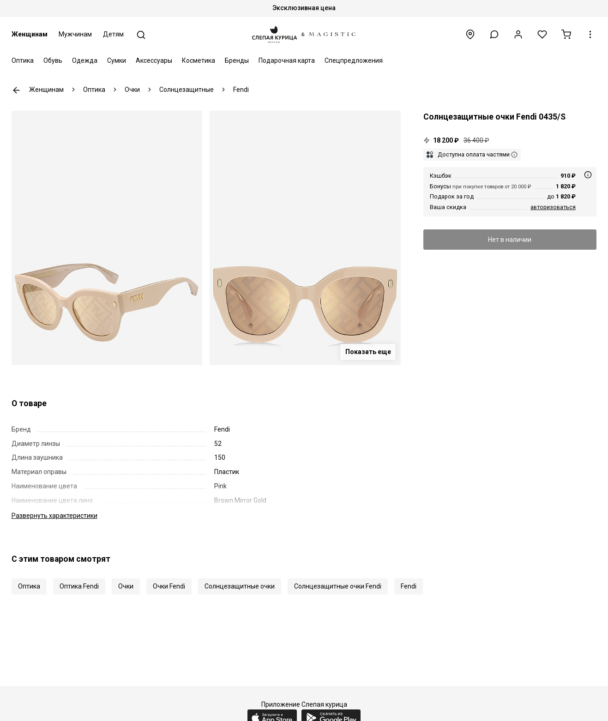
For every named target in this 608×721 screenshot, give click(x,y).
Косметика (198, 60)
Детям (113, 34)
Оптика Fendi (79, 586)
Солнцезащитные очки (240, 586)
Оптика (23, 60)
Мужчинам (75, 34)
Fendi (408, 586)
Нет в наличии (509, 239)
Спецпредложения (354, 60)
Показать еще (368, 351)
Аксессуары (154, 60)
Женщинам (30, 34)
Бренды (237, 60)
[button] (494, 34)
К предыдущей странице (16, 90)
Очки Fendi (169, 586)
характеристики (54, 515)
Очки (125, 586)
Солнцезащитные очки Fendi (337, 586)
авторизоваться (553, 207)
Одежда (84, 60)
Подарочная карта (287, 60)
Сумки (116, 60)
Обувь (52, 60)
